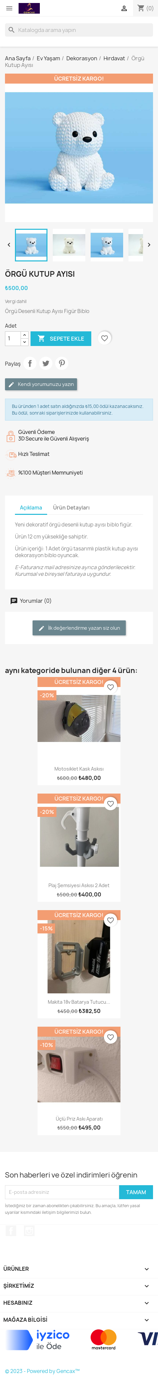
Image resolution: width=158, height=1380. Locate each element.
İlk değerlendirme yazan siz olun (79, 628)
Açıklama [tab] (31, 507)
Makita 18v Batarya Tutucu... (79, 1002)
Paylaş (30, 363)
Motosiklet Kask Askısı (79, 769)
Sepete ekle (61, 338)
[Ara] (79, 30)
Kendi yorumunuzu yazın (41, 384)
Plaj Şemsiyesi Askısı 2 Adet (79, 885)
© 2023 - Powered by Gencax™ (42, 1371)
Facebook (11, 1230)
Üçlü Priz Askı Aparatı (79, 1119)
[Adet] (13, 338)
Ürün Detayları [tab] (71, 507)
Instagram (29, 1230)
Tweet (45, 363)
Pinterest (61, 363)
